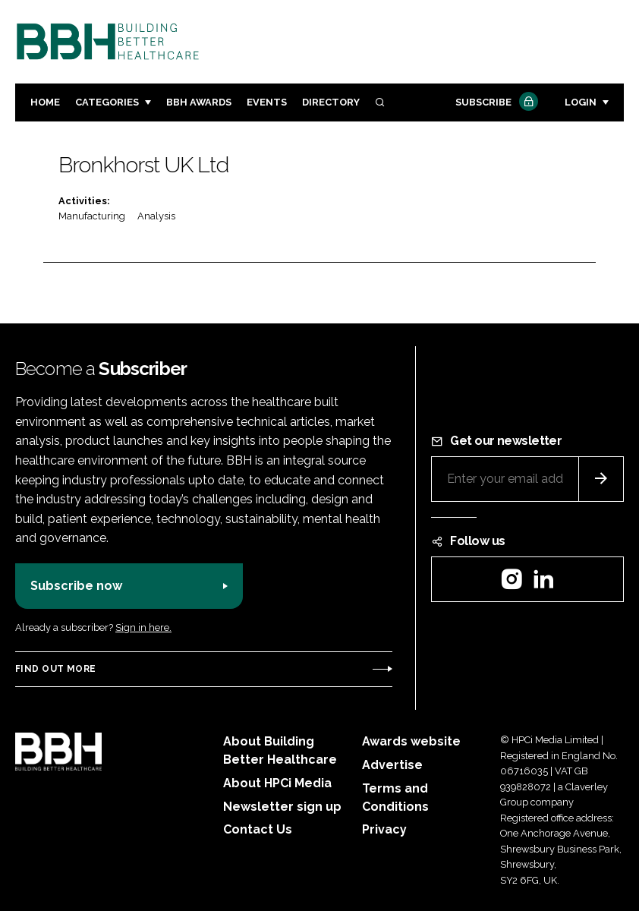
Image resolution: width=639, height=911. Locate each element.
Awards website (411, 741)
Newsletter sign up (282, 806)
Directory (331, 102)
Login (581, 102)
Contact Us (257, 829)
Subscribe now (76, 585)
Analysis (156, 216)
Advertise (392, 765)
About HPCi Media (277, 783)
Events (267, 102)
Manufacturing (91, 216)
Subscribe (494, 103)
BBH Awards (198, 102)
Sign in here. (143, 627)
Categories (107, 102)
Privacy (384, 829)
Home (45, 102)
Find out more (55, 669)
